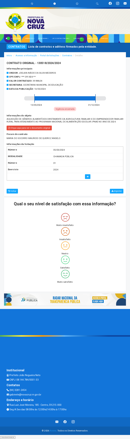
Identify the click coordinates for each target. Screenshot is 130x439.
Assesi (53, 430)
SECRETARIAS (43, 38)
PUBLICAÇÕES (78, 38)
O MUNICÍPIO (30, 38)
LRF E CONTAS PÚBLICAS (61, 38)
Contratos (67, 55)
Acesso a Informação (26, 55)
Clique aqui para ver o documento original (29, 128)
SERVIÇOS (104, 38)
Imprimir (117, 191)
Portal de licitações (49, 55)
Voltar (12, 191)
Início (9, 55)
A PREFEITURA (16, 38)
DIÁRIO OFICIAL (92, 38)
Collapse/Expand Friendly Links (7, 437)
